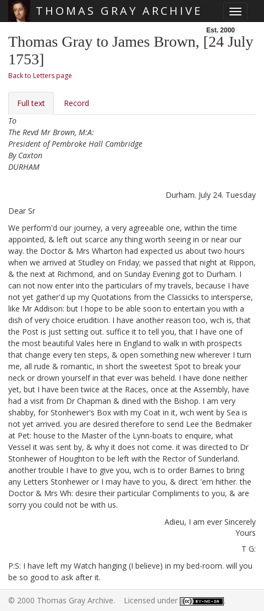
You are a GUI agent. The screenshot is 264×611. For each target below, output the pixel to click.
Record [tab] (76, 103)
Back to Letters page (40, 75)
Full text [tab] (31, 103)
